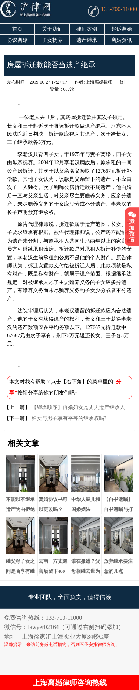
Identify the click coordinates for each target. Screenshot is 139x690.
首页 (17, 29)
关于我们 (52, 29)
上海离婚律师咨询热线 (70, 683)
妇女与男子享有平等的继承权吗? (68, 418)
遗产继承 (86, 40)
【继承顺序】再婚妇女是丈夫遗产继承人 (77, 407)
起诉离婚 (121, 29)
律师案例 (86, 29)
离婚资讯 (121, 40)
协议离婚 (17, 40)
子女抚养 (52, 40)
